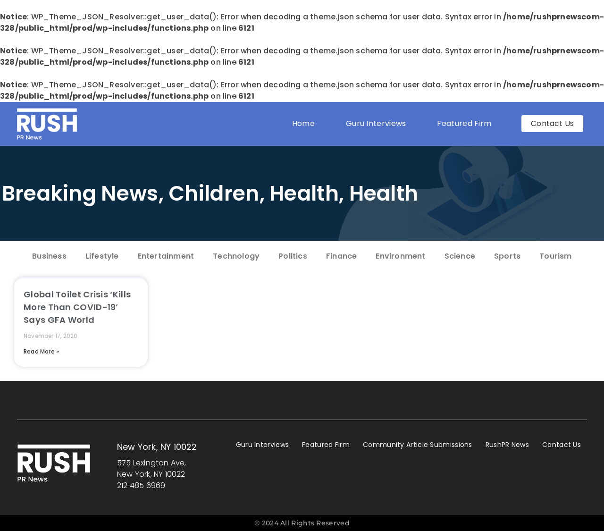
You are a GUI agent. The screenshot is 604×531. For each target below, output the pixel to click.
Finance (341, 256)
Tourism (555, 256)
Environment (400, 256)
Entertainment (166, 256)
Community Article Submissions (417, 444)
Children (213, 193)
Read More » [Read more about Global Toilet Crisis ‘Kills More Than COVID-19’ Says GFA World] (41, 351)
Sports (507, 256)
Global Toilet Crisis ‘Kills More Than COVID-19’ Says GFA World (77, 307)
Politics (292, 256)
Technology (236, 256)
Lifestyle (102, 256)
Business (49, 256)
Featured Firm (466, 123)
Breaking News (80, 193)
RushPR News (507, 444)
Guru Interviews (376, 123)
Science (460, 256)
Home (303, 123)
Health (304, 193)
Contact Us (561, 444)
